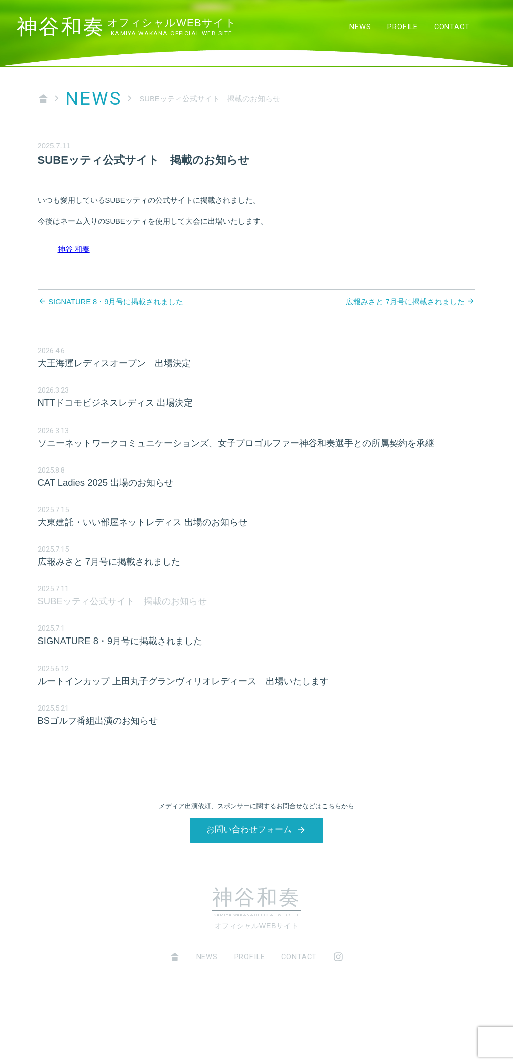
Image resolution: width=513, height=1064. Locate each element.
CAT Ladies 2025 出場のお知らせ (106, 482)
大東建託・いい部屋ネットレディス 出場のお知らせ (142, 522)
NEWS (360, 26)
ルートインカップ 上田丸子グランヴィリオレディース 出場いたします (183, 681)
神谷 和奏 (74, 249)
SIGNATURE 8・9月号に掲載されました (115, 302)
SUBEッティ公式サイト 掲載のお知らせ (122, 601)
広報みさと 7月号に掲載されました (405, 302)
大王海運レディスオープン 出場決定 (114, 363)
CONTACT (452, 26)
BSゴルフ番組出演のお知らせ (98, 720)
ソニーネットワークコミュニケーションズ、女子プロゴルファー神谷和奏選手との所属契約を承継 (236, 443)
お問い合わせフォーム (249, 829)
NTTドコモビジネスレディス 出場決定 (115, 402)
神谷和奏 (126, 27)
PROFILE (402, 26)
